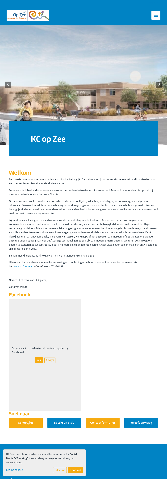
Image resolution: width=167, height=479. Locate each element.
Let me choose (14, 470)
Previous (8, 85)
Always (50, 360)
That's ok (75, 470)
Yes (39, 360)
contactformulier (23, 266)
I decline (60, 470)
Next (159, 85)
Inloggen (153, 3)
